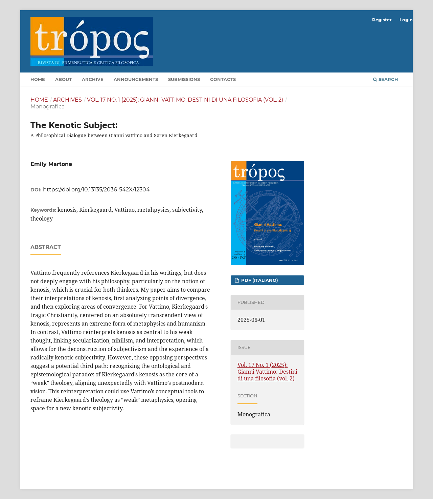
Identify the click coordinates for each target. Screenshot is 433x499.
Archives (67, 100)
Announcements (136, 79)
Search (385, 79)
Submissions (184, 79)
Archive (93, 79)
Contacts (223, 79)
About (63, 79)
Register (382, 19)
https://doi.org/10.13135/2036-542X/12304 (96, 189)
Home (37, 79)
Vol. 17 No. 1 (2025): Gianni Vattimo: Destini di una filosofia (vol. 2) (185, 100)
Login (406, 19)
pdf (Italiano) (259, 280)
